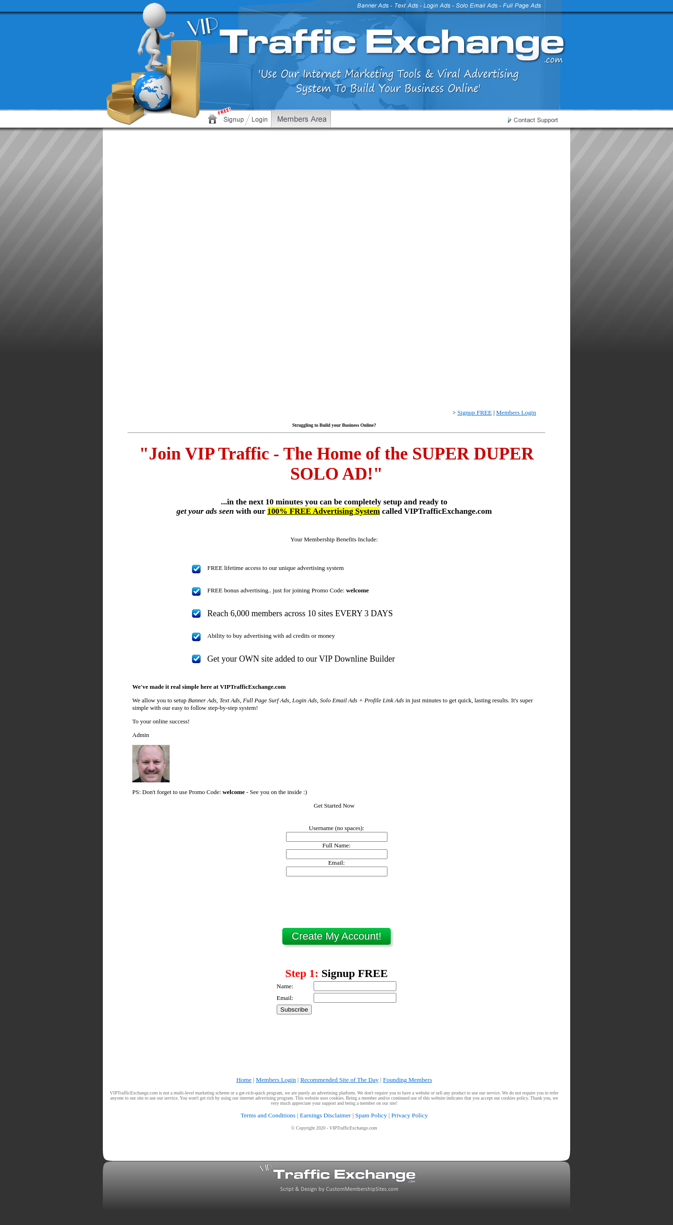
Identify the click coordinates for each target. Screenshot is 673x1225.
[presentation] (336, 902)
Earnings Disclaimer (325, 1115)
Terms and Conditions (268, 1115)
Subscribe (294, 1009)
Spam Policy (371, 1115)
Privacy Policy (409, 1115)
